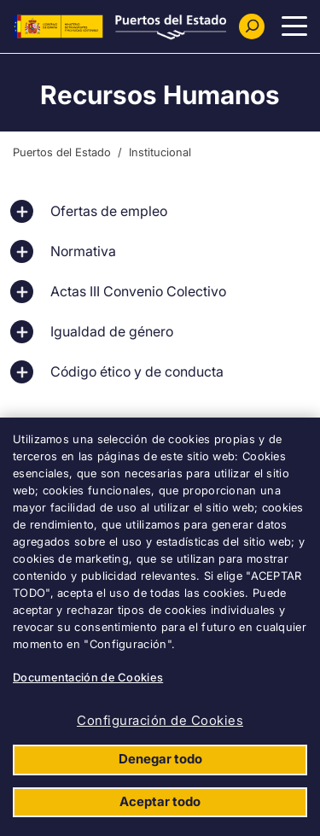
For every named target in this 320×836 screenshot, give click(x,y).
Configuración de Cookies (160, 720)
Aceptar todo (160, 801)
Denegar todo (160, 759)
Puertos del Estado (62, 152)
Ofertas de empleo (108, 210)
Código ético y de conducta (137, 371)
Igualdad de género (111, 331)
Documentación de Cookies (88, 677)
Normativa (83, 251)
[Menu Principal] (294, 26)
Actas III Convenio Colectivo (138, 291)
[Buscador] (252, 26)
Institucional (160, 152)
